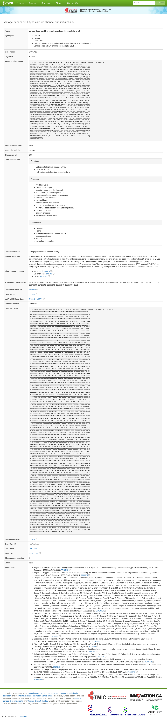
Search (33, 3)
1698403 (33, 290)
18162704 (58, 667)
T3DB (9, 3)
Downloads (46, 3)
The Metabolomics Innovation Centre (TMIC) (35, 696)
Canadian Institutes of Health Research (43, 693)
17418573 (132, 672)
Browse (21, 3)
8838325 (85, 575)
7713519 (65, 570)
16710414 (101, 611)
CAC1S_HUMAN (37, 299)
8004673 (93, 646)
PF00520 (47, 271)
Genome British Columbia (37, 701)
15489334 (56, 636)
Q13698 (33, 294)
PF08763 (50, 274)
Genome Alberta (16, 701)
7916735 (98, 641)
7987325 (102, 657)
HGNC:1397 (35, 553)
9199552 (149, 662)
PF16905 (45, 276)
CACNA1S (34, 549)
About (59, 3)
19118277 (39, 680)
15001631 (93, 652)
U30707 (33, 539)
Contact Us (72, 3)
